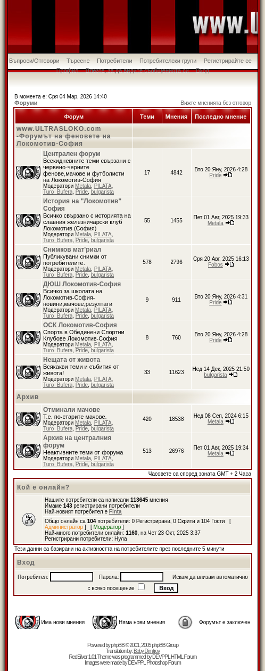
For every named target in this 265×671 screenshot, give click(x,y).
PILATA (103, 186)
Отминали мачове (71, 409)
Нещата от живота (71, 359)
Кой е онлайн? (43, 487)
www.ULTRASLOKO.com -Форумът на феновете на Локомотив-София (63, 136)
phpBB (118, 645)
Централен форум (72, 154)
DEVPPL (161, 657)
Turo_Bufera (57, 192)
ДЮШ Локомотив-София (82, 284)
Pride (82, 192)
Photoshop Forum (163, 663)
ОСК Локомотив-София (80, 325)
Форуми (26, 103)
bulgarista (102, 192)
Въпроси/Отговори (34, 60)
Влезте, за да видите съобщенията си (137, 70)
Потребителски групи (168, 60)
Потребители (114, 60)
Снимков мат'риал (72, 249)
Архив (27, 397)
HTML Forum (184, 657)
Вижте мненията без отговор (215, 103)
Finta (115, 512)
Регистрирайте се (228, 60)
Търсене (78, 60)
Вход (202, 70)
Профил (67, 70)
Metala (83, 186)
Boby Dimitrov (147, 651)
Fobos (215, 265)
